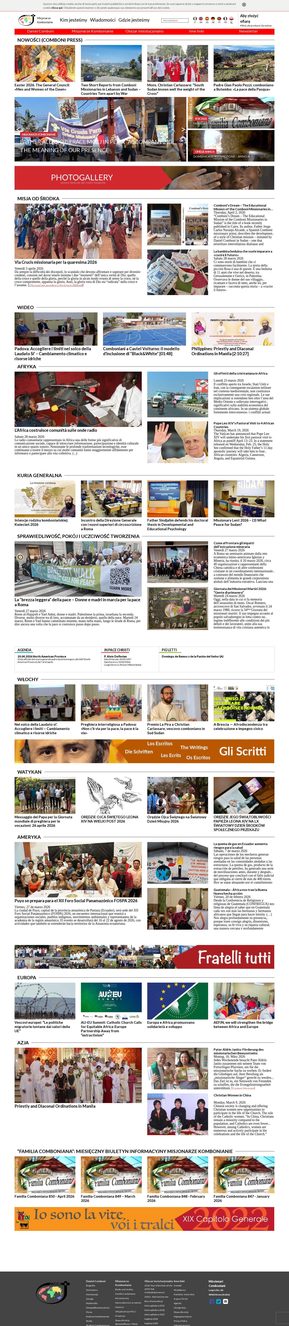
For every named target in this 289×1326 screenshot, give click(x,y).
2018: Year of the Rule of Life (158, 1285)
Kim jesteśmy (73, 19)
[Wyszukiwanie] (175, 20)
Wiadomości (103, 19)
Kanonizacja (92, 1294)
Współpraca (180, 1290)
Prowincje (120, 1316)
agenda (24, 650)
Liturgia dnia (180, 1307)
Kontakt (178, 1285)
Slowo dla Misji (122, 1320)
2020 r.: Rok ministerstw (156, 1296)
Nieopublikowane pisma (97, 1307)
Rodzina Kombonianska (97, 1316)
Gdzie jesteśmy (134, 19)
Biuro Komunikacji (153, 1301)
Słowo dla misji (181, 1312)
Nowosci (119, 1307)
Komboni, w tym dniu (184, 1294)
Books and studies (124, 1289)
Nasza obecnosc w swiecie (128, 1302)
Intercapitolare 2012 (154, 1305)
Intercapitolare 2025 (154, 1314)
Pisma (89, 1312)
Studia (89, 1321)
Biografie (90, 1285)
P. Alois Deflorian (115, 656)
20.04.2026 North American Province (42, 656)
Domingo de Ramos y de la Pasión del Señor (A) (192, 656)
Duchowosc (92, 1290)
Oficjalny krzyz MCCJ (125, 1311)
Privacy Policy (180, 1321)
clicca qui (56, 7)
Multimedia (92, 1303)
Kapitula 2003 (151, 1319)
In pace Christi (181, 1298)
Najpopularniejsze (183, 1316)
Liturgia (89, 1298)
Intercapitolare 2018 (154, 1310)
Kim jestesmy (122, 1298)
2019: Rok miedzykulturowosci (154, 1291)
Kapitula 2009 (151, 1323)
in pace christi (117, 650)
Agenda (177, 1303)
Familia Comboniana (125, 1293)
